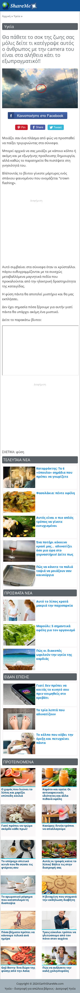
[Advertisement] (36, 229)
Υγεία (17, 16)
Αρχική (6, 16)
